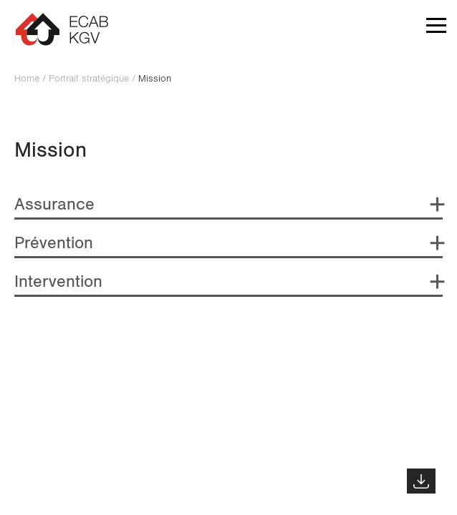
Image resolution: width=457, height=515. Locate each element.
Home (26, 79)
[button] (436, 28)
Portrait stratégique (89, 79)
